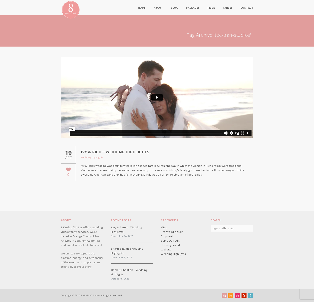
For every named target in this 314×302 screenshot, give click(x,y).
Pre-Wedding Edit (172, 232)
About (158, 8)
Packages (192, 8)
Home (142, 8)
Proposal (167, 236)
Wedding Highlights (92, 157)
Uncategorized (170, 245)
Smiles (227, 8)
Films (211, 8)
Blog (174, 8)
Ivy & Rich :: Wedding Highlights (115, 151)
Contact (247, 8)
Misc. (164, 227)
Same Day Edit (170, 240)
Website (166, 249)
